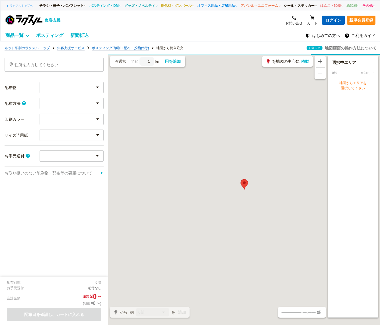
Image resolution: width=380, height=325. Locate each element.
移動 (305, 61)
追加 (182, 312)
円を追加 (173, 61)
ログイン (333, 20)
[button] (244, 184)
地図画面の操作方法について (351, 48)
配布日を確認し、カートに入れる (54, 314)
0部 (152, 312)
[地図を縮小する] (320, 73)
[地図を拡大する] (320, 61)
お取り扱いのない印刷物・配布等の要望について (54, 173)
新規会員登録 (361, 20)
